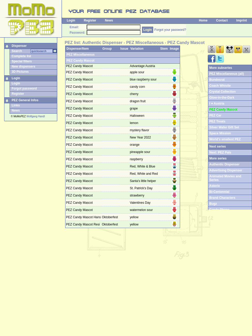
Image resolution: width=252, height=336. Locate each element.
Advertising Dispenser (225, 170)
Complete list (21, 56)
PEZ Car (215, 115)
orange (135, 145)
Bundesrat (217, 80)
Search (17, 51)
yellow (134, 217)
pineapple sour (140, 152)
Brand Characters (222, 198)
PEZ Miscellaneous (80, 54)
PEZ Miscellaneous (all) (226, 74)
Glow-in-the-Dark (221, 97)
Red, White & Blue (143, 166)
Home (203, 20)
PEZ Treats (217, 121)
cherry (134, 94)
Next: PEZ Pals (220, 152)
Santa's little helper (143, 181)
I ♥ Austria (216, 103)
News (109, 20)
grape (134, 108)
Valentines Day (140, 202)
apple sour (137, 72)
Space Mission (220, 133)
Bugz (213, 204)
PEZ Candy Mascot (80, 60)
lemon (134, 123)
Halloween (137, 116)
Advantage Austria (143, 66)
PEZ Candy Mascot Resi (83, 224)
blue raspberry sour (144, 79)
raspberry (137, 159)
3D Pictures (20, 72)
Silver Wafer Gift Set (224, 127)
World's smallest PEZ (225, 139)
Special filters (22, 61)
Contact (222, 20)
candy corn (138, 87)
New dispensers (23, 66)
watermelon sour (142, 210)
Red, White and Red (144, 174)
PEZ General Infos (25, 100)
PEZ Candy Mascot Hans (83, 217)
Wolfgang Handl (35, 116)
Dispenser (19, 46)
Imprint (241, 20)
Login (71, 20)
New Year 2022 (141, 137)
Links (16, 105)
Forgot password (24, 88)
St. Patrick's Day (141, 188)
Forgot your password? (170, 30)
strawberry (137, 195)
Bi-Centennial (219, 192)
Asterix (214, 186)
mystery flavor (140, 130)
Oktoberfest (110, 217)
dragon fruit (138, 101)
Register (90, 20)
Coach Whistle (220, 85)
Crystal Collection (222, 91)
